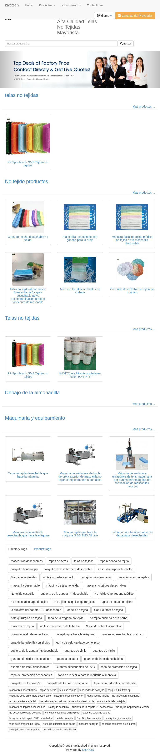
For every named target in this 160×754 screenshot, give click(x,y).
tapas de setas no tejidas (117, 601)
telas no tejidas (21, 95)
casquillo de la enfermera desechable (68, 569)
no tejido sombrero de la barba (60, 626)
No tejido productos (26, 181)
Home (29, 5)
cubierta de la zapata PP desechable (64, 593)
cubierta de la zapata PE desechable (34, 650)
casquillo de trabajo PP (26, 683)
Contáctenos (95, 5)
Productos (47, 5)
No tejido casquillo (23, 593)
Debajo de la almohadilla (32, 392)
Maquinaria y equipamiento (35, 418)
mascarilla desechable (25, 585)
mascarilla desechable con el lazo (122, 634)
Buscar (125, 43)
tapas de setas (58, 561)
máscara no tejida (22, 626)
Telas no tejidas (22, 318)
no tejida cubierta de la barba (109, 618)
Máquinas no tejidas (24, 577)
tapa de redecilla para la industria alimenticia (87, 675)
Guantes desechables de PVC (75, 667)
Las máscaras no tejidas (133, 577)
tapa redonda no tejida (114, 561)
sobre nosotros (71, 5)
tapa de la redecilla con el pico (30, 642)
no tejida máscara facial (96, 577)
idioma (104, 15)
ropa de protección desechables (31, 675)
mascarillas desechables (27, 561)
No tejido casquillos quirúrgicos (74, 601)
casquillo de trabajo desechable (67, 683)
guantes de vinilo (75, 650)
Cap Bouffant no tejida (108, 610)
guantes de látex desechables (103, 658)
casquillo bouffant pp (24, 569)
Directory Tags (17, 549)
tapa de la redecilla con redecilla (115, 683)
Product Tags (42, 549)
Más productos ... (144, 106)
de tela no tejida (77, 610)
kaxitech (12, 5)
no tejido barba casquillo (58, 577)
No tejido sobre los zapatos (103, 626)
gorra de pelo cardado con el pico (78, 642)
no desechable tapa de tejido (29, 601)
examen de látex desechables (30, 667)
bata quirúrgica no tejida (26, 618)
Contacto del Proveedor (135, 15)
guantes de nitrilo (104, 650)
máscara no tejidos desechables (105, 585)
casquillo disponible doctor (115, 569)
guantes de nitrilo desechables (30, 658)
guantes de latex (67, 658)
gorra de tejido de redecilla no (30, 634)
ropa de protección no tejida (119, 667)
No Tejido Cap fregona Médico (114, 593)
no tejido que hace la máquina (74, 634)
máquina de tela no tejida (62, 585)
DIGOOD (88, 749)
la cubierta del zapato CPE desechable (36, 610)
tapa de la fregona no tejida (66, 618)
